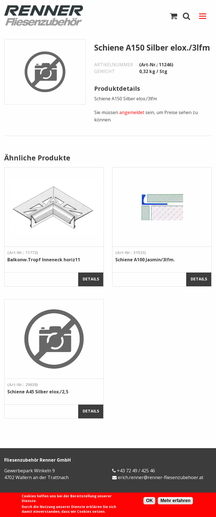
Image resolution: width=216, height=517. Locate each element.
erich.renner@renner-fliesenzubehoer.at (160, 477)
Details (91, 279)
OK (149, 500)
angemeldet (131, 112)
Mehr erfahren (175, 500)
